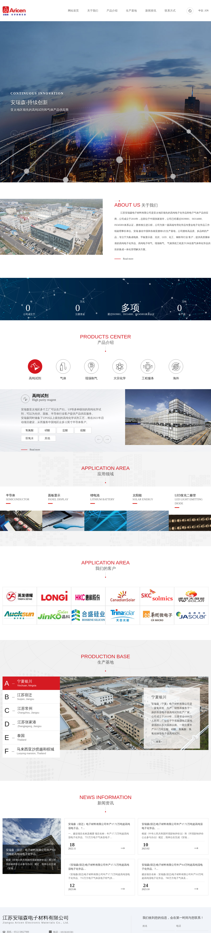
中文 (200, 10)
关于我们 (92, 10)
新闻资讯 (150, 10)
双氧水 (29, 438)
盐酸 (65, 430)
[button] (14, 134)
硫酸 (83, 430)
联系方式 (170, 10)
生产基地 (131, 10)
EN (206, 10)
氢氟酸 (29, 430)
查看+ (159, 741)
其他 (47, 438)
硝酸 (47, 430)
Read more (128, 259)
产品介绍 (112, 10)
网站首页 (73, 10)
